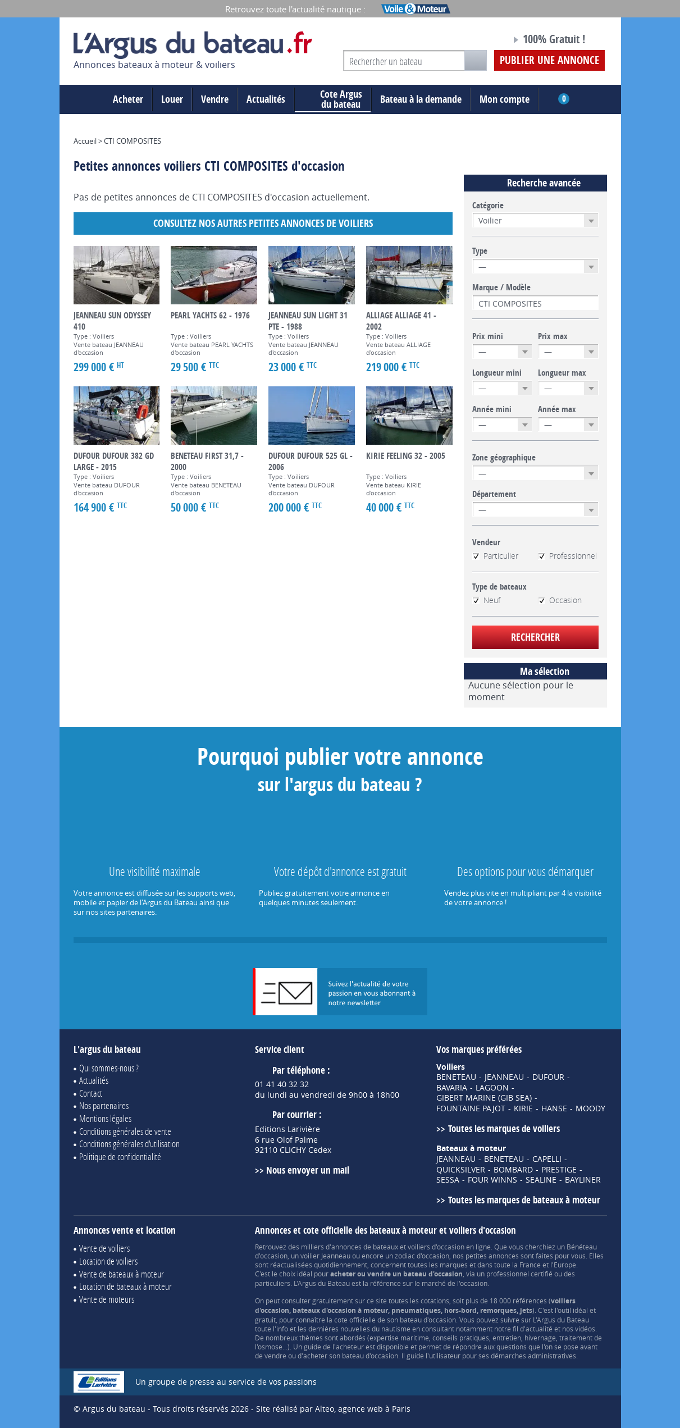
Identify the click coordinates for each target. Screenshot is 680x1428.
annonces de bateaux (364, 1246)
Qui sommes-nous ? (109, 1067)
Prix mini (487, 336)
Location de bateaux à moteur (125, 1286)
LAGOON (492, 1088)
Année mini (492, 409)
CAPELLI (547, 1159)
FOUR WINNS (492, 1180)
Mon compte (505, 99)
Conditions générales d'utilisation (129, 1143)
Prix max (553, 336)
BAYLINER (583, 1180)
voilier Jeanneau (325, 1255)
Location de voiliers (108, 1260)
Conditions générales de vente (125, 1131)
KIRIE (523, 1108)
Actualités (266, 99)
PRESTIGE (559, 1170)
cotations (435, 1300)
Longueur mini (497, 372)
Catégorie (488, 205)
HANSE (554, 1108)
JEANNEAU (504, 1077)
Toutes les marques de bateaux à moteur (524, 1199)
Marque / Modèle (501, 287)
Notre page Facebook (481, 41)
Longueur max (562, 372)
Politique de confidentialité (120, 1156)
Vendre (215, 99)
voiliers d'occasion (436, 1246)
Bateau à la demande (421, 99)
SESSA (447, 1180)
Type (479, 251)
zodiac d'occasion (422, 1255)
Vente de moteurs (106, 1299)
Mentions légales (105, 1118)
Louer (172, 99)
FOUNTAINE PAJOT (470, 1108)
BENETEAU (456, 1077)
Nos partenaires (104, 1105)
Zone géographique (504, 457)
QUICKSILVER (460, 1170)
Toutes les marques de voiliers (504, 1128)
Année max (557, 409)
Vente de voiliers (104, 1248)
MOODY (590, 1108)
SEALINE (541, 1180)
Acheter (128, 99)
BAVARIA (451, 1088)
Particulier (495, 556)
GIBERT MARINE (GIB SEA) (484, 1098)
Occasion (560, 600)
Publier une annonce (549, 60)
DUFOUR (548, 1077)
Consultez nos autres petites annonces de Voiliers (263, 223)
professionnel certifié (519, 1273)
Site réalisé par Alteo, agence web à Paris (333, 1408)
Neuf (486, 600)
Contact (90, 1093)
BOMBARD (513, 1170)
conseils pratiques (460, 1337)
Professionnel (567, 556)
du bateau (332, 99)
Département (494, 494)
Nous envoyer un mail (307, 1170)
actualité (539, 1328)
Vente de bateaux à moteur (121, 1273)
